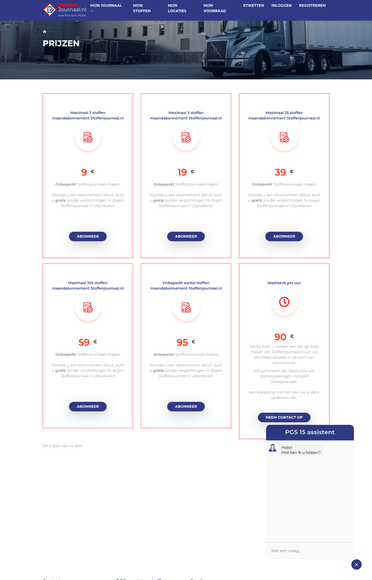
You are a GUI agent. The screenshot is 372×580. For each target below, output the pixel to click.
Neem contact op (284, 417)
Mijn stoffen (142, 8)
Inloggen (282, 5)
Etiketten (253, 5)
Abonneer (88, 236)
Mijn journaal (106, 8)
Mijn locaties (177, 8)
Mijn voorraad (215, 8)
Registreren (312, 5)
